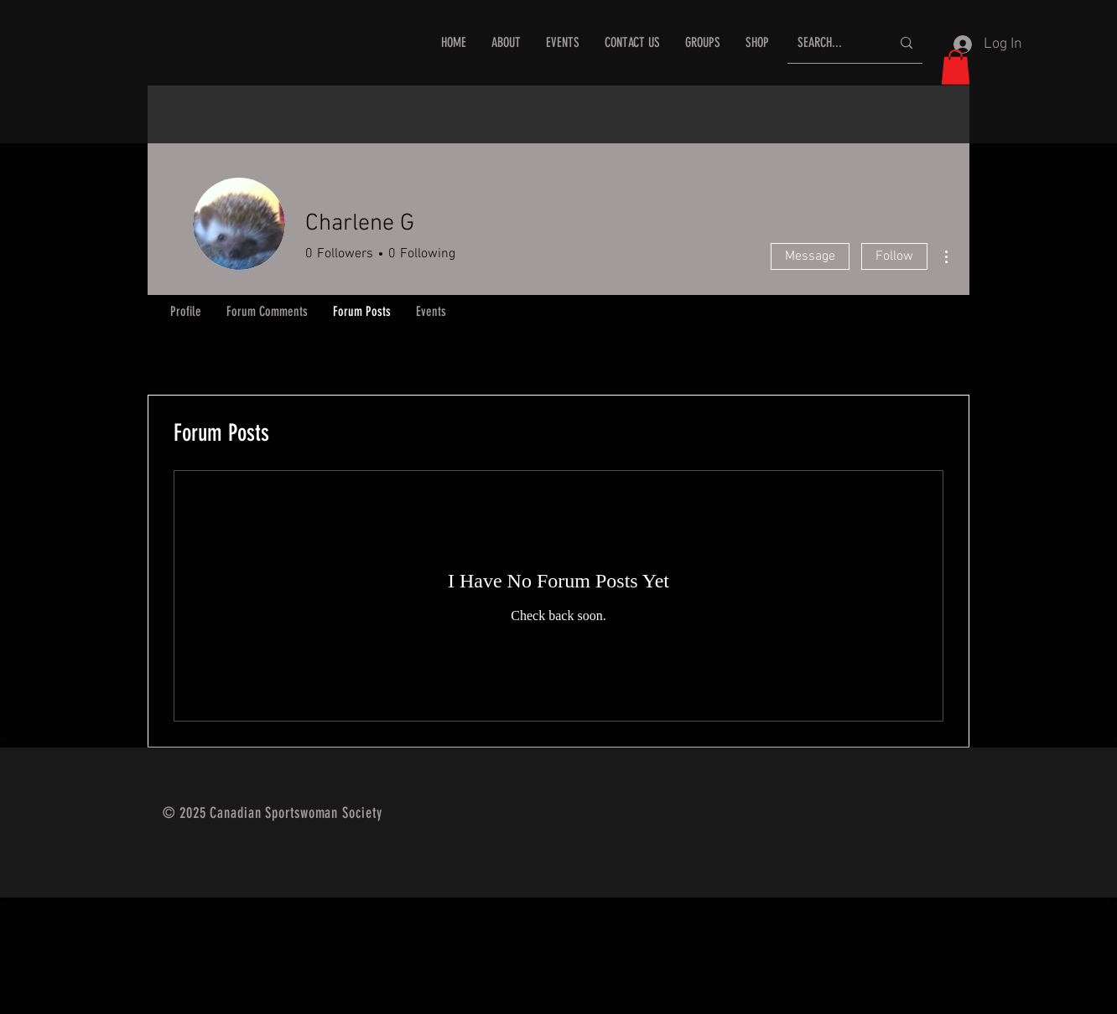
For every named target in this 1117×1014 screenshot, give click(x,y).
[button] (955, 67)
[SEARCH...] (831, 43)
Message (810, 256)
